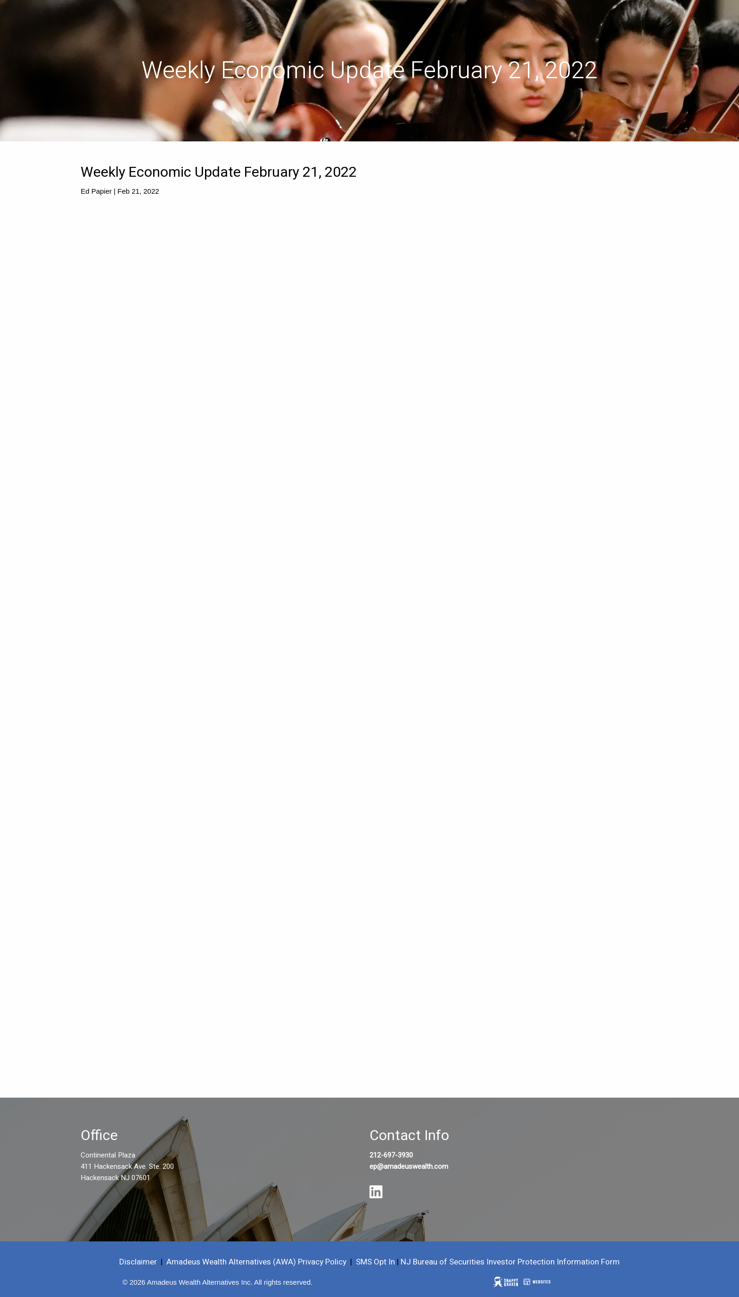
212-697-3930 (391, 1155)
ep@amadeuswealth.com (409, 1166)
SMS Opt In (375, 1262)
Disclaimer (138, 1262)
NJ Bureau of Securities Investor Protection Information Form (510, 1262)
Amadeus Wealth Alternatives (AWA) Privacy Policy (257, 1262)
